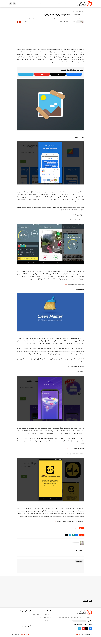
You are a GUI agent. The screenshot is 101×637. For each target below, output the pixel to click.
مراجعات (25, 4)
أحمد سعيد (79, 22)
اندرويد (35, 4)
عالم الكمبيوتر (77, 635)
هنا (69, 215)
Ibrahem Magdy (25, 635)
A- (17, 22)
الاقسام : (90, 621)
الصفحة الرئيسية (80, 11)
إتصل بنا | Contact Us (45, 618)
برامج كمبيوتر (71, 4)
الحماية (49, 4)
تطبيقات (69, 528)
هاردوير (20, 4)
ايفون (30, 4)
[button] (76, 535)
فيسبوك (54, 4)
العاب (40, 4)
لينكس (44, 4)
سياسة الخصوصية (46, 621)
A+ (19, 22)
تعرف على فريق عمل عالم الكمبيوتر (42, 614)
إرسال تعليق (79, 561)
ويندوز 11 (60, 4)
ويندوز (65, 4)
